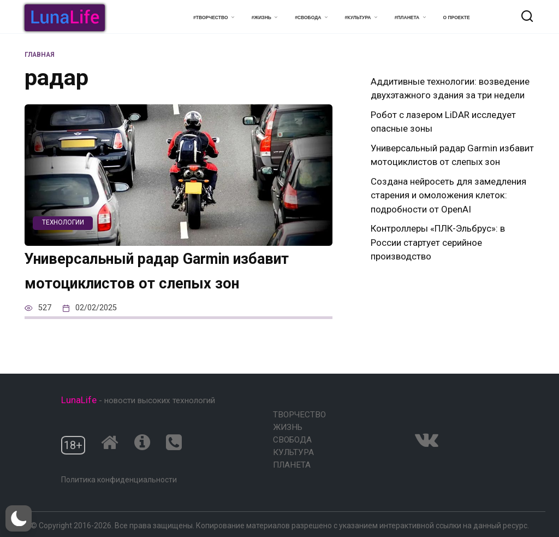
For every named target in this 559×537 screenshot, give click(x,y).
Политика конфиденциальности (119, 479)
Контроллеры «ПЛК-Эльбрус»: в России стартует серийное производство (438, 242)
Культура (293, 452)
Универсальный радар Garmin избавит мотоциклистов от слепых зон (178, 282)
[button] (18, 518)
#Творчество (210, 17)
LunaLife (79, 400)
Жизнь (287, 427)
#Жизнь (261, 17)
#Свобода (308, 17)
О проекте (456, 17)
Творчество (299, 415)
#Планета (407, 17)
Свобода (292, 440)
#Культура (358, 17)
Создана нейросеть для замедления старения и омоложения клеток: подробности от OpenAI (448, 195)
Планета (292, 465)
